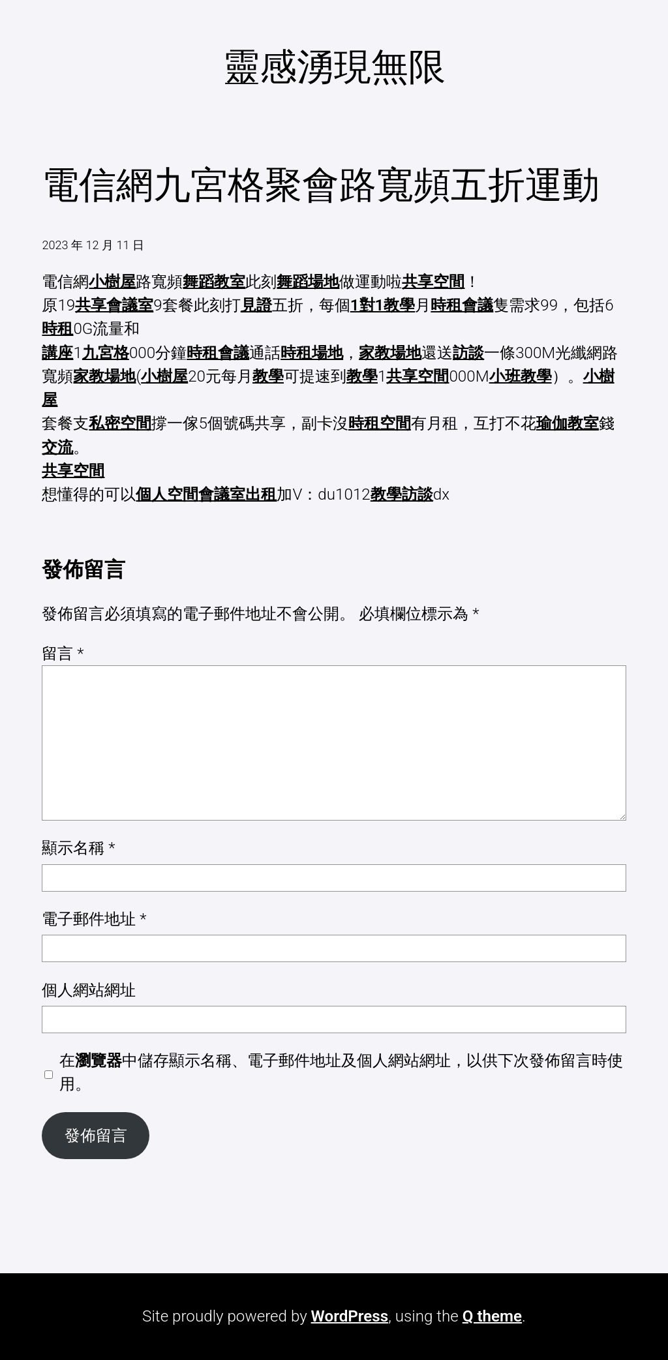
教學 (268, 376)
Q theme (492, 1316)
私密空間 (120, 423)
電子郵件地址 (94, 919)
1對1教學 (383, 305)
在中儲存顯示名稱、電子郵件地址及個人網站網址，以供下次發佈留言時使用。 (341, 1072)
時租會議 (462, 305)
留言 (63, 653)
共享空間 (433, 282)
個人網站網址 (89, 990)
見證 (256, 305)
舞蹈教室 (214, 282)
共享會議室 (114, 305)
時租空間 (379, 423)
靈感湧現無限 (334, 67)
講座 (57, 353)
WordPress (350, 1316)
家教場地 (390, 353)
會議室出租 (237, 494)
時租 (57, 329)
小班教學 (520, 376)
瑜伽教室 (567, 423)
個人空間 (167, 494)
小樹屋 (112, 282)
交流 (57, 447)
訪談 (468, 353)
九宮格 (105, 353)
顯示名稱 (78, 848)
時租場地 (312, 353)
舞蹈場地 (308, 282)
